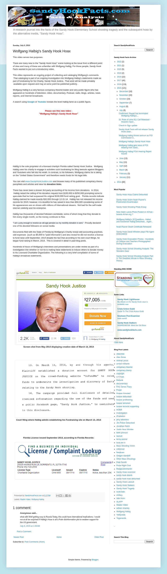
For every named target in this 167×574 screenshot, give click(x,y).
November (124, 95)
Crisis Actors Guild (126, 309)
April (121, 166)
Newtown (120, 452)
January (123, 177)
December (124, 91)
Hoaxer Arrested (123, 393)
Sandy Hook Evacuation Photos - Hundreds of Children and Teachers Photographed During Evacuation (135, 241)
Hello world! (122, 318)
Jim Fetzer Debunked (125, 423)
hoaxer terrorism (123, 403)
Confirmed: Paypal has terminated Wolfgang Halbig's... (133, 114)
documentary (121, 383)
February (123, 173)
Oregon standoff (123, 456)
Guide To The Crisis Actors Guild (130, 311)
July (121, 110)
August (122, 106)
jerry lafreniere (122, 420)
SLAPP (119, 502)
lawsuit (119, 436)
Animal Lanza (122, 360)
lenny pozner (121, 439)
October (123, 99)
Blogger (95, 560)
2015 (119, 88)
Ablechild (120, 354)
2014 (119, 182)
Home (59, 537)
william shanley (122, 508)
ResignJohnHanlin (124, 469)
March (122, 170)
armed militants (122, 364)
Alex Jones (121, 357)
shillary (119, 495)
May (121, 162)
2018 (119, 77)
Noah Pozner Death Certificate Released (133, 227)
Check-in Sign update (128, 125)
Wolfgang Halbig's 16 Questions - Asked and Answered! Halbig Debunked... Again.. (134, 220)
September (124, 103)
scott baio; (120, 492)
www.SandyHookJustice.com (38, 181)
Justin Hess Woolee (124, 429)
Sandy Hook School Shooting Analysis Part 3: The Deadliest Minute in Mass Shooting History (134, 258)
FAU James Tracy (124, 387)
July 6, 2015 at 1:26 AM (30, 526)
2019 (119, 73)
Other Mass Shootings (126, 459)
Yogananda (121, 518)
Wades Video (25, 499)
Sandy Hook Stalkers (126, 323)
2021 (119, 65)
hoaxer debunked (123, 396)
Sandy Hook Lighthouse (128, 299)
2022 (119, 62)
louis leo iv (120, 443)
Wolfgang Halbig (37, 499)
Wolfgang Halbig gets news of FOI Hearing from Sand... (133, 146)
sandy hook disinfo (124, 475)
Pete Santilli (121, 462)
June (121, 158)
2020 (119, 69)
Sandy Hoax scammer (125, 472)
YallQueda (120, 515)
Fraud (118, 390)
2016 (119, 84)
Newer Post (19, 537)
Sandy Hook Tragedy (125, 488)
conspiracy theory (124, 370)
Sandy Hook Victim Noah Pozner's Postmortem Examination (131, 201)
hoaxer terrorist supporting (127, 406)
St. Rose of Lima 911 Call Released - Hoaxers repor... (134, 120)
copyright (120, 373)
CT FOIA (120, 377)
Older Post (99, 537)
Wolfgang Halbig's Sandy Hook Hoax (134, 141)
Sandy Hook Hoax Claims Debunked (132, 194)
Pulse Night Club (123, 465)
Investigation (121, 413)
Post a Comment (24, 531)
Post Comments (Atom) (35, 542)
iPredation (120, 416)
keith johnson (122, 433)
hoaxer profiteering (124, 400)
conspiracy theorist (124, 367)
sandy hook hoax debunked (128, 479)
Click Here (118, 342)
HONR (119, 410)
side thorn (120, 498)
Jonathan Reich (123, 426)
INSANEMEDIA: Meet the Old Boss (131, 325)
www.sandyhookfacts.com (129, 330)
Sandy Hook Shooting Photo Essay (131, 207)
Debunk (119, 380)
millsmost (120, 449)
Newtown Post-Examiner (128, 316)
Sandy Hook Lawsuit (125, 482)
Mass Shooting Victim (125, 446)
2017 (119, 80)
